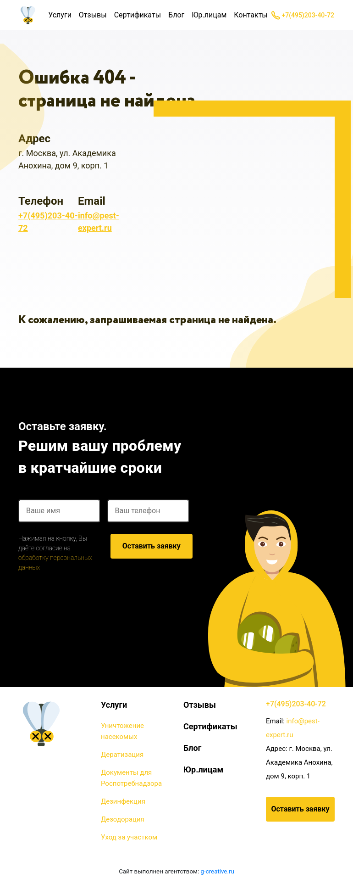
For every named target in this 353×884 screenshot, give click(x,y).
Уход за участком (129, 837)
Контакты (250, 15)
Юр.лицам (209, 15)
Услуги (60, 15)
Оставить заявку (151, 546)
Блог (176, 15)
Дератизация (122, 754)
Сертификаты (137, 15)
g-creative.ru (217, 871)
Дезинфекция (123, 801)
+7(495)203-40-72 (302, 15)
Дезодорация (122, 819)
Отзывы (93, 15)
